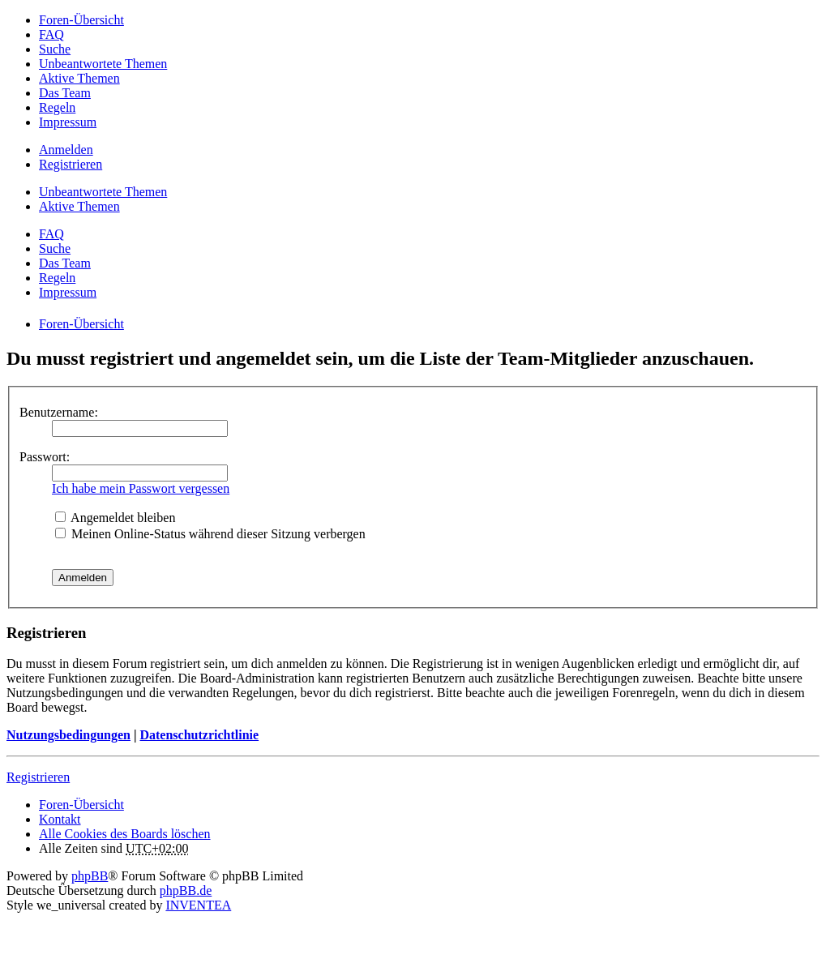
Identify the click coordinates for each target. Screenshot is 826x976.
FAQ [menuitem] (51, 34)
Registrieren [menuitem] (70, 164)
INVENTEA (198, 905)
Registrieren (38, 777)
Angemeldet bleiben (115, 517)
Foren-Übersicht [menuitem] (81, 20)
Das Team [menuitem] (65, 93)
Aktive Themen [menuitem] (79, 78)
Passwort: (44, 457)
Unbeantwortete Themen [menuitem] (103, 64)
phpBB (89, 876)
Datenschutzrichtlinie (199, 735)
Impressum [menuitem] (67, 122)
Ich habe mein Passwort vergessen (140, 488)
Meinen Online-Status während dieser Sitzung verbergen (210, 534)
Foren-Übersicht (81, 804)
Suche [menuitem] (55, 49)
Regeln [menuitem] (57, 107)
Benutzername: (58, 412)
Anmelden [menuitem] (66, 149)
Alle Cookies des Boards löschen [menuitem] (125, 834)
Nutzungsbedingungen (68, 735)
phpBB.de (186, 890)
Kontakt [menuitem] (60, 819)
